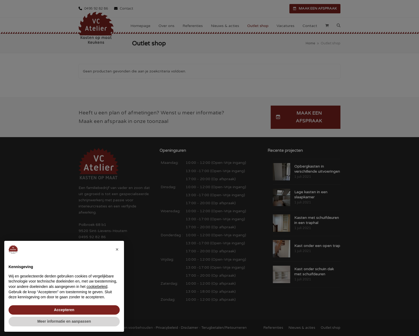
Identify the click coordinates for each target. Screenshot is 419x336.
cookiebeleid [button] (97, 286)
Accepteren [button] (64, 310)
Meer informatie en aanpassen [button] (64, 321)
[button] (117, 249)
